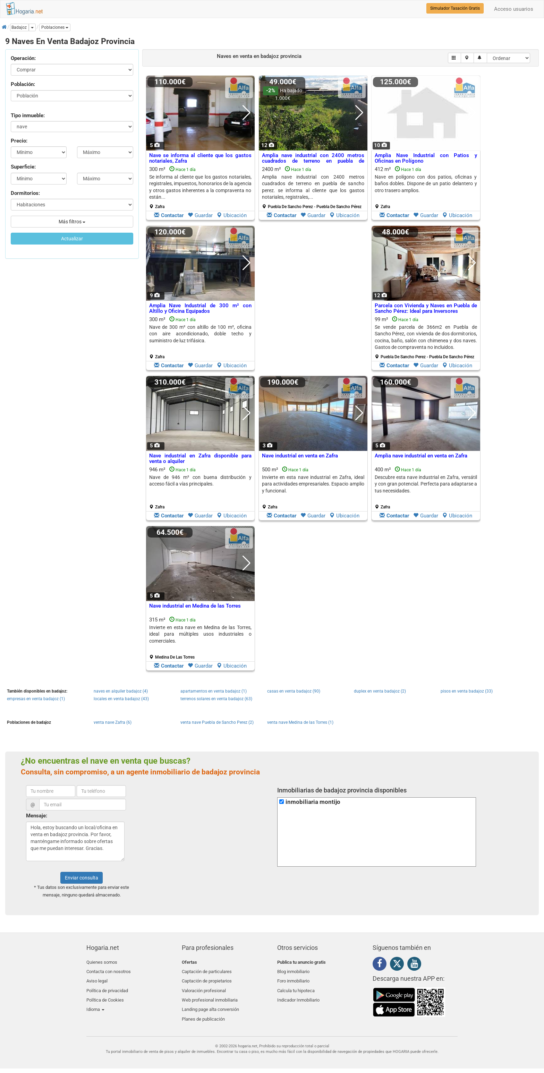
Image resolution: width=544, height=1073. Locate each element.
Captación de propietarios (207, 978)
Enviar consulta (81, 878)
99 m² (426, 337)
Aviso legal (97, 978)
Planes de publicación (203, 1011)
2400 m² (313, 187)
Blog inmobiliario (293, 970)
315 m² (200, 638)
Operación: (23, 58)
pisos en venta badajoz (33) (467, 691)
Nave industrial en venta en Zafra (300, 456)
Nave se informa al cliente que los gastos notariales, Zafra (200, 158)
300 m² (200, 187)
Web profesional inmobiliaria (210, 994)
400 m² (426, 487)
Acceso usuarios (513, 9)
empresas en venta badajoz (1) (36, 698)
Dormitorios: (25, 193)
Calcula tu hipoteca (296, 986)
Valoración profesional (204, 986)
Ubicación (231, 215)
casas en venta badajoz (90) (293, 691)
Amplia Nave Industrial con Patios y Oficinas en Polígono (426, 158)
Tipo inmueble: (28, 115)
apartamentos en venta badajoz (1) (213, 691)
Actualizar (72, 238)
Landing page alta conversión (210, 1003)
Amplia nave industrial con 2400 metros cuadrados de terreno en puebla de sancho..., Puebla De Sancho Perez (313, 161)
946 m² (200, 487)
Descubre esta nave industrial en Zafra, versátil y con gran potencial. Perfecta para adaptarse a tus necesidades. (426, 483)
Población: (23, 84)
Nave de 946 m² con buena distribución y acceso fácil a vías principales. (200, 480)
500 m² (313, 487)
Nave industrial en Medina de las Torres (195, 606)
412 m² (426, 187)
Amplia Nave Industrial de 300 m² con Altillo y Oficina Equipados (200, 308)
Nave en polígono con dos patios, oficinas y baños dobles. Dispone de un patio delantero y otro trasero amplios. (426, 183)
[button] (54, 27)
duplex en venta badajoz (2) (380, 691)
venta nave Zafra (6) (112, 722)
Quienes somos (101, 962)
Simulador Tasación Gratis (455, 8)
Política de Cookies (105, 994)
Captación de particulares (207, 970)
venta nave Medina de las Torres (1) (300, 722)
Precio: (19, 141)
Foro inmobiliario (293, 978)
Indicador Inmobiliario (298, 994)
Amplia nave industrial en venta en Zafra (421, 456)
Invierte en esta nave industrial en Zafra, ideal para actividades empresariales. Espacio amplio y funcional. (313, 483)
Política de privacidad (107, 986)
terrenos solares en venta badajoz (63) (216, 698)
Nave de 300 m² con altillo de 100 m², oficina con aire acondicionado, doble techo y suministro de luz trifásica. (200, 333)
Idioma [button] (95, 1003)
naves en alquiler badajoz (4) (121, 691)
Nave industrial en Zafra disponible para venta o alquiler (200, 459)
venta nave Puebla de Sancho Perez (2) (217, 722)
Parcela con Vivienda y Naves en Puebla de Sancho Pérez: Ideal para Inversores (426, 308)
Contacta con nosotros (108, 970)
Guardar (200, 215)
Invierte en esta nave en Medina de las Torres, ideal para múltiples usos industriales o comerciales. (200, 634)
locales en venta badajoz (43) (121, 698)
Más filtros (72, 221)
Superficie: (23, 167)
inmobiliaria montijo (313, 802)
